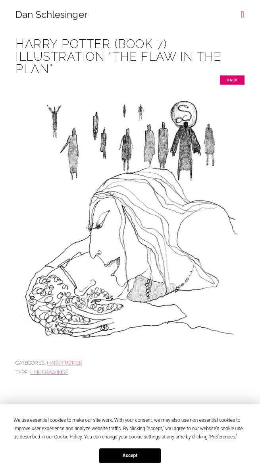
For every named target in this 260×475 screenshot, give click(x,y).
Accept (130, 455)
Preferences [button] (222, 437)
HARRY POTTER (64, 363)
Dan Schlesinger (51, 14)
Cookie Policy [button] (68, 437)
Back (232, 80)
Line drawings (49, 372)
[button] (243, 11)
